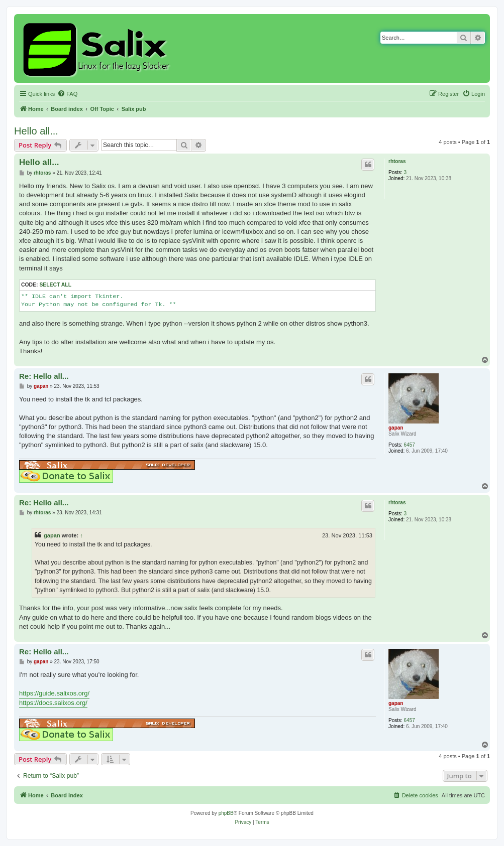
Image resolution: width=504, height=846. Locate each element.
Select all (55, 285)
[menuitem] (67, 94)
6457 (409, 445)
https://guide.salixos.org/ (54, 693)
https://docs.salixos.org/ (53, 703)
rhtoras (397, 161)
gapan (395, 428)
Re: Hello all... (43, 376)
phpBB (226, 813)
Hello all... (36, 130)
